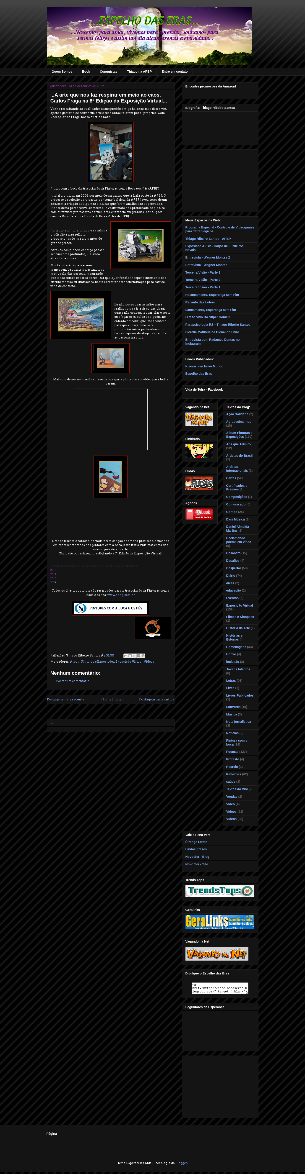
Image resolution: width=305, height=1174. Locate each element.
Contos (231, 512)
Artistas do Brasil (239, 455)
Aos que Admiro (238, 444)
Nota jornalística (238, 721)
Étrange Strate (196, 842)
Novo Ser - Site (196, 864)
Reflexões (233, 774)
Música (231, 714)
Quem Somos (62, 71)
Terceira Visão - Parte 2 (203, 280)
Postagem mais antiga (156, 699)
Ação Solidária (237, 414)
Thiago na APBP (139, 71)
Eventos (232, 598)
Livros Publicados (240, 695)
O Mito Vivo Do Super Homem (208, 317)
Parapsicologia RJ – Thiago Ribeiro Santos (218, 324)
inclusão (232, 662)
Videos (231, 811)
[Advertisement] (220, 179)
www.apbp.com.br (121, 595)
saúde (230, 781)
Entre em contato (175, 71)
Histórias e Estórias (234, 637)
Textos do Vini (237, 789)
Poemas (232, 752)
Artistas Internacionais (237, 468)
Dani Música (235, 519)
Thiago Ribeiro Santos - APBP (208, 239)
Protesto (232, 759)
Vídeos (149, 661)
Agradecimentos (238, 421)
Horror (231, 654)
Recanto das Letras (200, 302)
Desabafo (233, 553)
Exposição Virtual (129, 661)
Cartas (231, 478)
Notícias (232, 733)
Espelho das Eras (198, 373)
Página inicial (112, 699)
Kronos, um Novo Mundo (204, 366)
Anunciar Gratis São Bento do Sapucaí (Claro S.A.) (219, 928)
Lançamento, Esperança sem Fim (210, 310)
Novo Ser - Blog (197, 857)
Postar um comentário (72, 681)
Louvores (233, 707)
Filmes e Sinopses (240, 617)
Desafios (233, 560)
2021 (53, 582)
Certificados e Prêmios (237, 487)
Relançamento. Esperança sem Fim (212, 295)
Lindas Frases (196, 849)
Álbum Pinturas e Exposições (92, 661)
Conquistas (108, 71)
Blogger (181, 1165)
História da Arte (238, 628)
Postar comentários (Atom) (117, 712)
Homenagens (236, 647)
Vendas (231, 796)
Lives (230, 688)
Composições (236, 497)
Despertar (233, 568)
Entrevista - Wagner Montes (206, 265)
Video (230, 804)
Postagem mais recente (65, 699)
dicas (230, 583)
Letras (231, 680)
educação (233, 590)
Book (86, 71)
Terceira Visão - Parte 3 (203, 272)
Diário (230, 575)
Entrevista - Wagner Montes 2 (207, 257)
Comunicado (236, 504)
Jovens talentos (238, 669)
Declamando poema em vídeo (238, 540)
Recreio (232, 767)
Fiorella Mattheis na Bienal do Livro (212, 332)
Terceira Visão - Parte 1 (203, 287)
